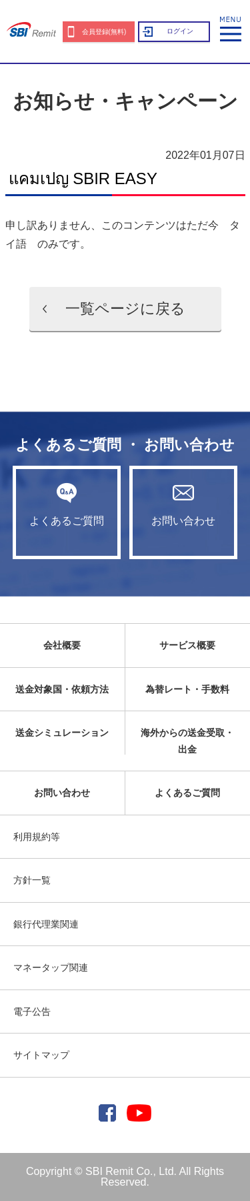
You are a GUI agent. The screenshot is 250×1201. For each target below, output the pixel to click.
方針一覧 (32, 880)
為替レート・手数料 (187, 689)
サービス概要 (187, 645)
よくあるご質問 (66, 504)
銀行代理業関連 (46, 924)
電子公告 (32, 1011)
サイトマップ (41, 1055)
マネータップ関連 (50, 967)
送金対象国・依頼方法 (62, 689)
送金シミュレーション (62, 732)
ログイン (180, 31)
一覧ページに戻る (125, 308)
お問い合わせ (183, 504)
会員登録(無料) (104, 31)
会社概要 (62, 645)
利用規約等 (36, 836)
